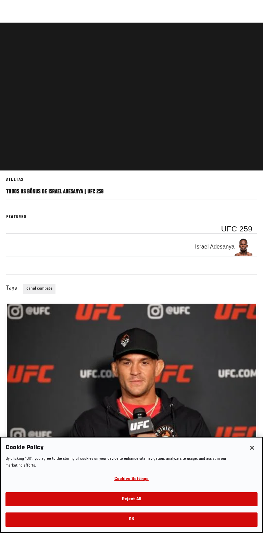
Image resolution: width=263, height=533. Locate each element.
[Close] (252, 447)
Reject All (131, 499)
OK (131, 519)
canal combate (39, 288)
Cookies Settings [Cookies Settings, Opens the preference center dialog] (131, 479)
